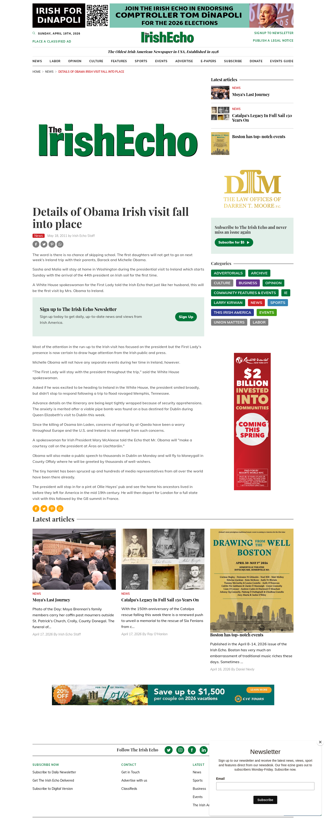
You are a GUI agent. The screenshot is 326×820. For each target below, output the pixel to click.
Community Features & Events (245, 292)
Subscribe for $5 (234, 242)
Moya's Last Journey (251, 94)
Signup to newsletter (273, 33)
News (37, 61)
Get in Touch (130, 772)
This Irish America (232, 312)
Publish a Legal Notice (273, 40)
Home (37, 71)
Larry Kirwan (228, 302)
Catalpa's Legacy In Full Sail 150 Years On (262, 118)
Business (248, 283)
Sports (141, 61)
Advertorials (228, 273)
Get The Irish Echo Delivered (53, 780)
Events (161, 61)
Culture (96, 61)
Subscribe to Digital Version (53, 789)
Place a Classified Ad (52, 41)
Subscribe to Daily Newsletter (54, 772)
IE (286, 292)
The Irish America (205, 805)
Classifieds (129, 789)
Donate (256, 61)
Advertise (184, 61)
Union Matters (229, 322)
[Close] (320, 742)
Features (119, 61)
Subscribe (233, 61)
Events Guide (281, 61)
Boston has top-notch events (258, 136)
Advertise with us (134, 780)
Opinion (75, 61)
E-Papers (209, 61)
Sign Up (186, 316)
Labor (55, 61)
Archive (259, 273)
